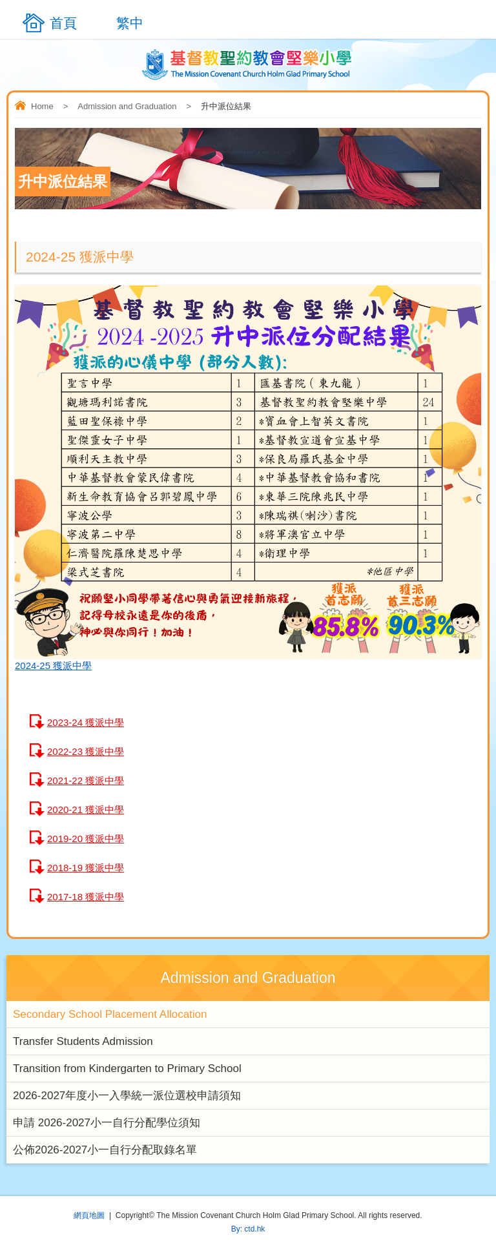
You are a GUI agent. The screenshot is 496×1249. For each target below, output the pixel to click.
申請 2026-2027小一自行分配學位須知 (106, 1123)
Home (42, 106)
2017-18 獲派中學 (85, 896)
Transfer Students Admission (83, 1041)
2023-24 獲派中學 (85, 722)
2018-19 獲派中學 (85, 867)
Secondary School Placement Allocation (110, 1014)
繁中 (129, 22)
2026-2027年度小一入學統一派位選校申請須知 (127, 1095)
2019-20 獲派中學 (85, 838)
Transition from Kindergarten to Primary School (127, 1068)
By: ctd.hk (248, 1229)
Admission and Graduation (127, 106)
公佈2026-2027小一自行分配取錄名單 (105, 1150)
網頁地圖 (89, 1215)
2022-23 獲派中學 (85, 751)
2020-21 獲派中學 (85, 809)
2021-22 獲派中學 (85, 780)
